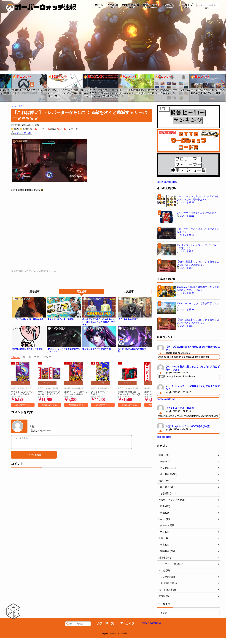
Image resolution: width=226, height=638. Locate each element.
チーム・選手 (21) (169, 525)
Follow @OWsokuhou (167, 181)
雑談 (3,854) (164, 480)
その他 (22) (164, 570)
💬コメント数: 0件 (21, 132)
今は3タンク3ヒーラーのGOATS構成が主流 (188, 426)
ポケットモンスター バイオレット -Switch (22, 393)
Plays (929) (165, 461)
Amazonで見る (22, 405)
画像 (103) (165, 506)
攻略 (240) (164, 538)
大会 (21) (164, 531)
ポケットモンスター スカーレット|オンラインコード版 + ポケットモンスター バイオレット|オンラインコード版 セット (49, 393)
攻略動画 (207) (167, 551)
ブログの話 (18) (168, 576)
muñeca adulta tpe (166, 399)
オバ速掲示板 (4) (168, 583)
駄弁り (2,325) (167, 487)
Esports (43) (164, 519)
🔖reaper (51, 129)
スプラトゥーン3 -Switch (100, 393)
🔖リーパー (40, 129)
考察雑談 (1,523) (168, 493)
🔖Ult (59, 129)
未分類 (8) (164, 596)
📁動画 (15, 129)
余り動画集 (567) (168, 474)
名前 (31, 426)
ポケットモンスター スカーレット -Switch (75, 393)
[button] (2, 86)
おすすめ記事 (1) (167, 589)
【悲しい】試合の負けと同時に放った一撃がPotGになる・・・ (193, 348)
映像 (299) (165, 512)
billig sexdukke (164, 436)
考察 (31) (164, 544)
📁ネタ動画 (25, 129)
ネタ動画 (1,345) (168, 467)
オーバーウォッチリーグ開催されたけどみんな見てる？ (193, 388)
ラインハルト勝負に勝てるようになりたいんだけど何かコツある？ (193, 368)
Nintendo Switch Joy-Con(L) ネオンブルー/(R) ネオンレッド (129, 393)
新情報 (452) (165, 557)
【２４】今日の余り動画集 (180, 408)
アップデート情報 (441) (172, 564)
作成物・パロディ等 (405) (172, 500)
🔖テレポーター (71, 129)
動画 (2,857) (164, 455)
